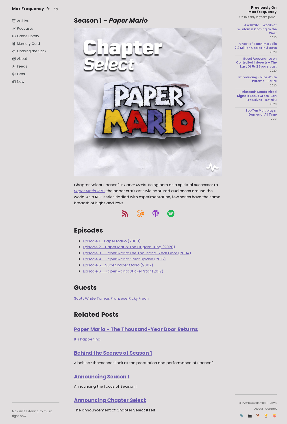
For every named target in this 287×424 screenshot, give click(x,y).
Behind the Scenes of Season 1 (113, 352)
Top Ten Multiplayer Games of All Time (261, 112)
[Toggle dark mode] (56, 8)
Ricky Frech (138, 298)
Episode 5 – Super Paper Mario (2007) (118, 265)
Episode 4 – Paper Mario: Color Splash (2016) (124, 259)
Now (18, 81)
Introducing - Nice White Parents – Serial (257, 79)
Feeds (19, 66)
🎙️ (241, 415)
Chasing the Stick (29, 51)
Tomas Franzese (112, 298)
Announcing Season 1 (102, 376)
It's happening (87, 339)
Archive (20, 20)
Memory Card (26, 43)
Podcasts (22, 28)
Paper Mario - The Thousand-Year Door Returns (136, 329)
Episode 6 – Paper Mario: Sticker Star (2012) (123, 271)
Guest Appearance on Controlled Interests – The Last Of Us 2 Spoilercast (256, 63)
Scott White (85, 298)
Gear (18, 74)
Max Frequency (32, 8)
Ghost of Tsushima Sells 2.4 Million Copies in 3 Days (256, 46)
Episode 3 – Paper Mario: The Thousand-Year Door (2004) (137, 253)
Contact (271, 409)
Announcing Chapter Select (110, 400)
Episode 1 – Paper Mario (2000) (112, 241)
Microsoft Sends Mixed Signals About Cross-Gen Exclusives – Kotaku (257, 96)
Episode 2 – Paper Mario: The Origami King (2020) (129, 247)
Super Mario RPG (89, 190)
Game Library (25, 36)
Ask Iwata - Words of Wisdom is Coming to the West (257, 29)
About (19, 58)
